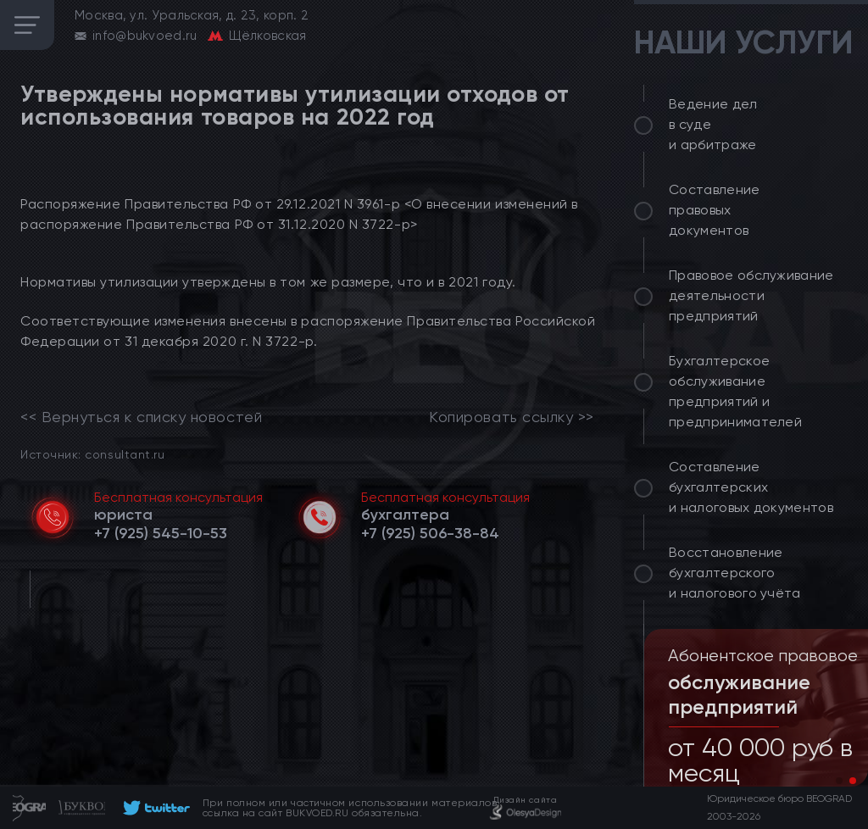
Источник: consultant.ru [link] (92, 454)
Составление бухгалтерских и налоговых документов (751, 487)
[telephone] (160, 533)
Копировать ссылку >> (511, 417)
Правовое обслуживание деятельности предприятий (751, 295)
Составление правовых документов (714, 209)
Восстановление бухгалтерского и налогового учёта (735, 572)
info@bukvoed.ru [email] (145, 36)
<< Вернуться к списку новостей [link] (141, 417)
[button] (839, 780)
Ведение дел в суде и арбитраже (713, 124)
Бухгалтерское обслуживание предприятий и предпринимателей (735, 391)
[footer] (154, 807)
